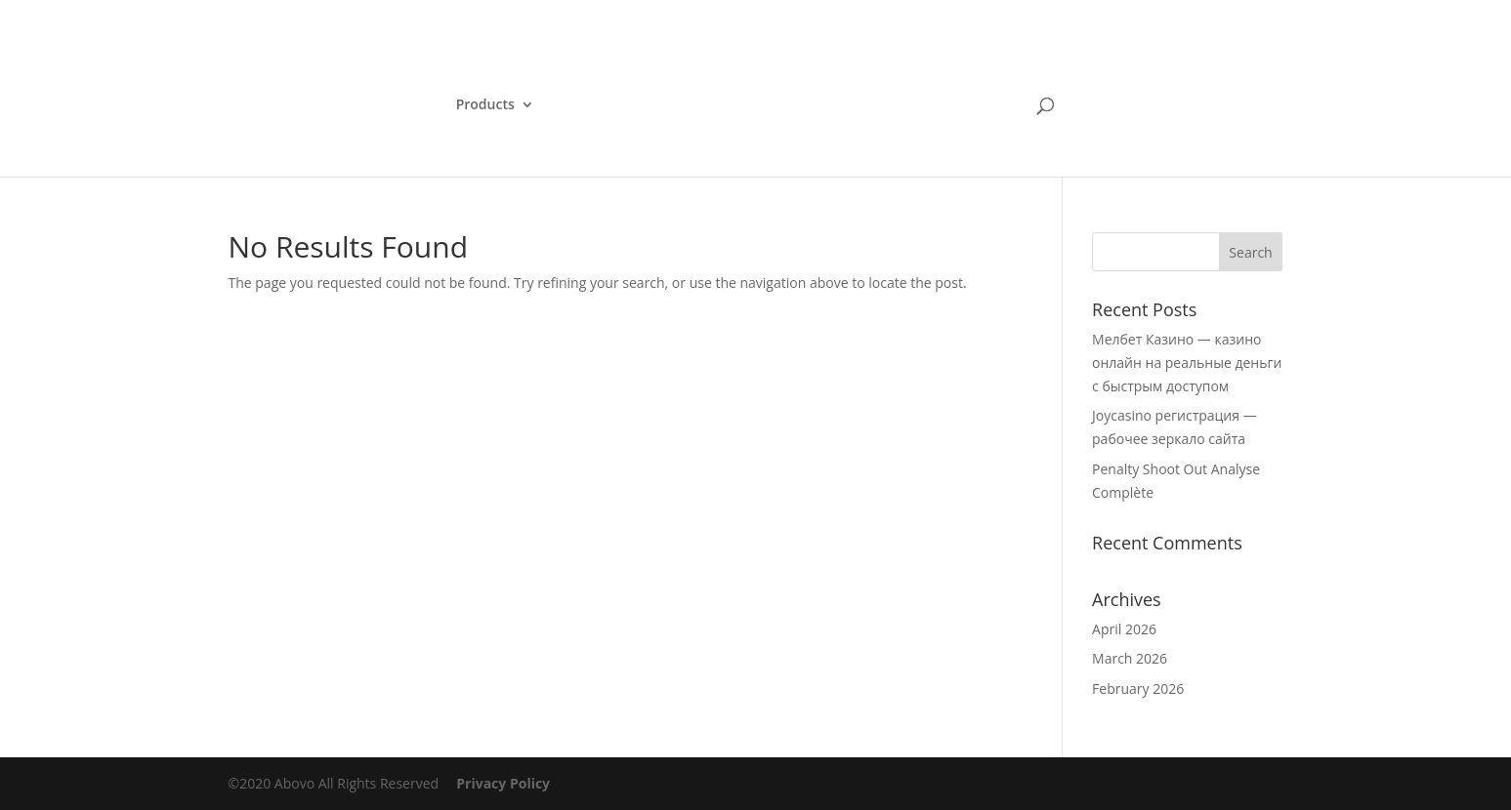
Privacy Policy (503, 783)
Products (485, 105)
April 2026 (1124, 629)
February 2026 (1138, 688)
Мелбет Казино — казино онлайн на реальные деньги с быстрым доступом (1186, 362)
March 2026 (1129, 658)
